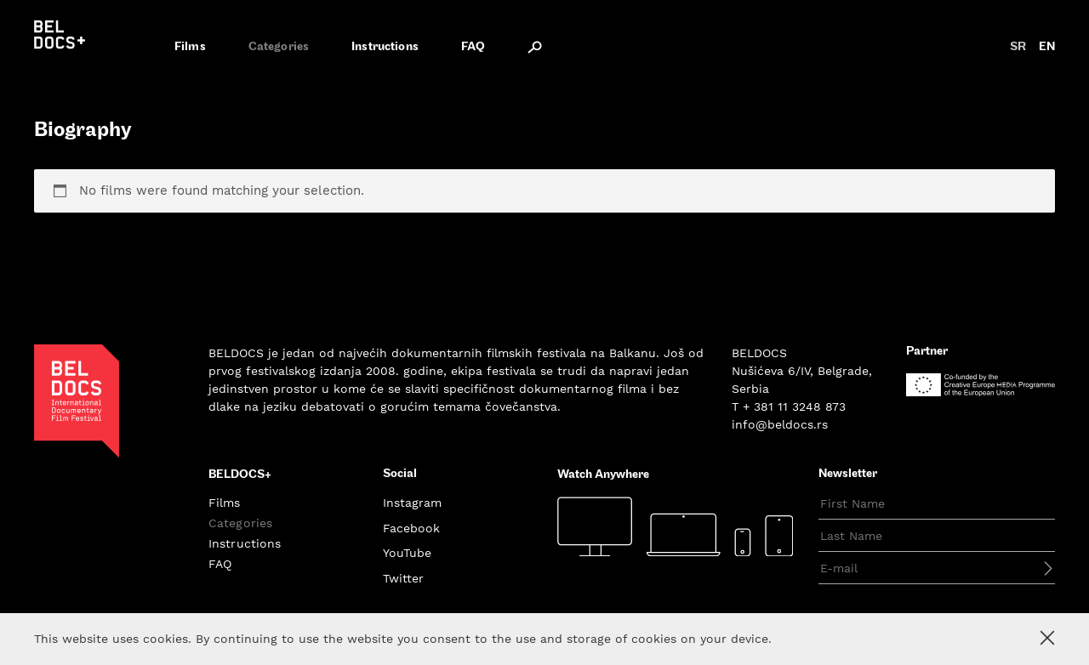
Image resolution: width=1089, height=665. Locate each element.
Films (190, 47)
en (1047, 47)
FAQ (473, 47)
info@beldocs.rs (780, 424)
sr (1018, 47)
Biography (83, 131)
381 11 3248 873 (800, 406)
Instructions (385, 47)
